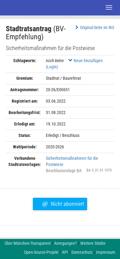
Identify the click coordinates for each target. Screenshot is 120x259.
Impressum (105, 252)
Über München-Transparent (28, 243)
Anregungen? (65, 243)
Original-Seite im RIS (94, 27)
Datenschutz (82, 252)
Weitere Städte (93, 243)
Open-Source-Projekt (41, 252)
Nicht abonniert (63, 203)
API (65, 252)
